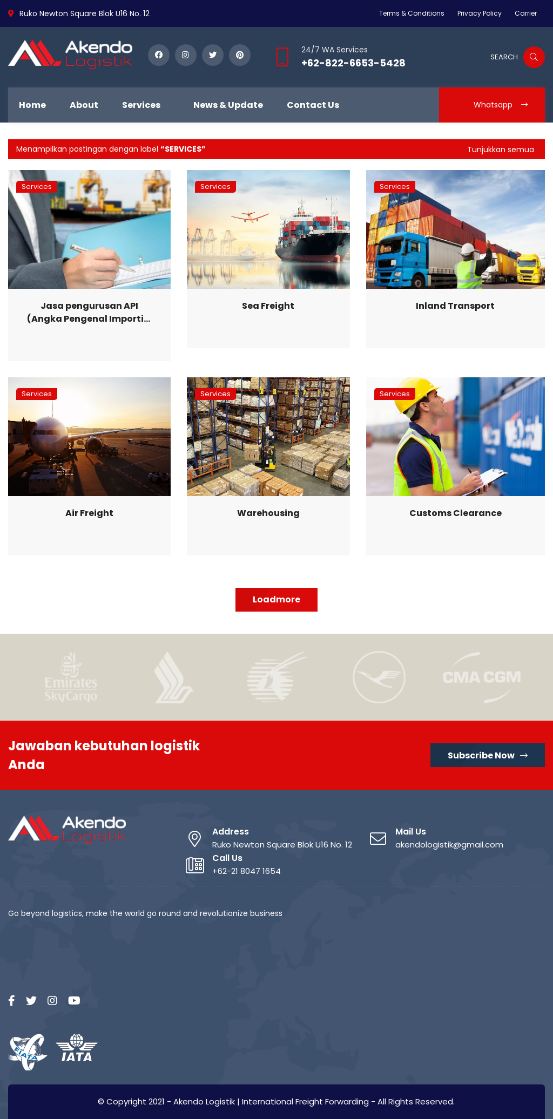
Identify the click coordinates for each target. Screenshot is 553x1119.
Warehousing (268, 513)
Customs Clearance (455, 513)
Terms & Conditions (411, 13)
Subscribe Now (488, 755)
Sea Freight (268, 306)
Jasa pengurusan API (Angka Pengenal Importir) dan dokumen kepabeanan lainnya (89, 312)
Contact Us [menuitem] (313, 105)
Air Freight (89, 513)
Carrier (526, 13)
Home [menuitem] (32, 105)
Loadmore (276, 599)
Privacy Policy (479, 13)
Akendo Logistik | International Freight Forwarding (271, 1101)
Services (37, 186)
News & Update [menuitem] (228, 105)
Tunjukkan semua (500, 149)
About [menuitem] (84, 105)
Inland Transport (455, 306)
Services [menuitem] (141, 105)
